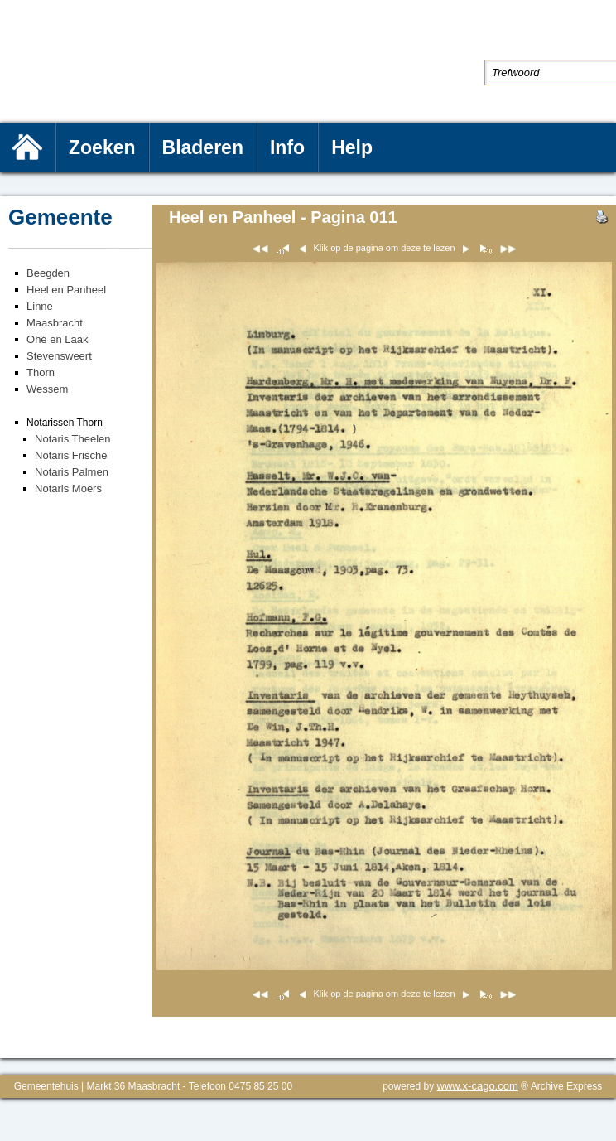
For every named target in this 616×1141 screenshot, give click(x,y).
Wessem (47, 389)
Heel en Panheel (66, 289)
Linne (39, 306)
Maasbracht (54, 323)
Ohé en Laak (57, 339)
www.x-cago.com (477, 1086)
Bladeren (202, 147)
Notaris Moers (68, 488)
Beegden (48, 273)
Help (352, 147)
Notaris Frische (71, 455)
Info (287, 147)
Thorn (40, 372)
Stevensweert (59, 356)
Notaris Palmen (71, 472)
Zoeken (102, 147)
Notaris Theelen (73, 439)
